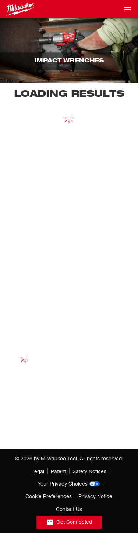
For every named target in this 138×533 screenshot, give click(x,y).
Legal (37, 471)
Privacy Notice (95, 496)
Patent (58, 471)
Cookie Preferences (48, 496)
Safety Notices (89, 471)
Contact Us (69, 509)
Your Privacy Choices (69, 484)
